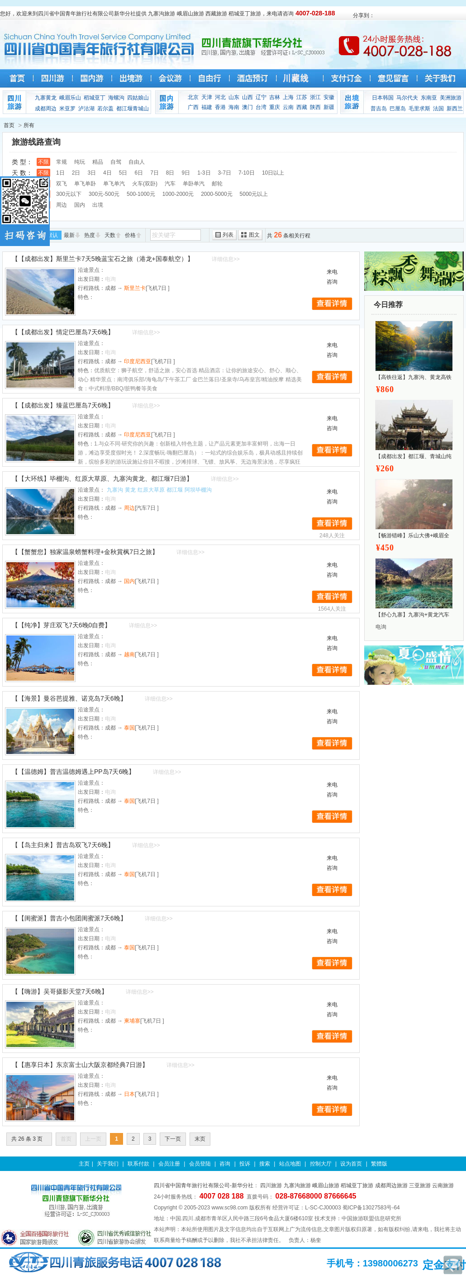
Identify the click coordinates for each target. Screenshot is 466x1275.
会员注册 (169, 1164)
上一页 (93, 1139)
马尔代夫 (407, 98)
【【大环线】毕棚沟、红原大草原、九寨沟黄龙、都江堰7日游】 (102, 478)
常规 (61, 162)
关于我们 (108, 1164)
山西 (247, 97)
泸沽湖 (86, 108)
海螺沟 (116, 98)
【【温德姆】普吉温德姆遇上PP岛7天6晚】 (73, 771)
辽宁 (261, 97)
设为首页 (351, 1164)
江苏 (301, 97)
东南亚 (429, 98)
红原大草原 (151, 490)
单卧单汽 (193, 183)
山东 (233, 97)
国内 (79, 205)
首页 (9, 125)
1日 (60, 173)
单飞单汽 (114, 183)
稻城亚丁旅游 (357, 1185)
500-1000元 (141, 194)
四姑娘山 (138, 98)
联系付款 (138, 1164)
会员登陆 (200, 1164)
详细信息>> (226, 259)
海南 (233, 107)
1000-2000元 (178, 194)
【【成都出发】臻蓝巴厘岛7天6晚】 (63, 405)
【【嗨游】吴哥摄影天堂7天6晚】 (60, 991)
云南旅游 (443, 1185)
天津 (206, 97)
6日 (138, 173)
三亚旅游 (420, 1185)
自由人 (136, 162)
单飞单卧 (85, 183)
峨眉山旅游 (325, 1185)
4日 (107, 173)
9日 (186, 173)
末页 (200, 1139)
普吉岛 (379, 108)
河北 (220, 97)
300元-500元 (104, 194)
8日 (170, 173)
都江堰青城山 (132, 108)
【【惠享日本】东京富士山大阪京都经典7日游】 (80, 1064)
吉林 (274, 97)
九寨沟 (115, 490)
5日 (123, 173)
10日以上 (273, 173)
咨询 (224, 1164)
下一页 (173, 1139)
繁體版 (379, 1164)
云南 (288, 107)
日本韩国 (383, 98)
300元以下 (68, 194)
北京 (193, 97)
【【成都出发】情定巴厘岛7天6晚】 (63, 332)
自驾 (115, 162)
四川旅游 (271, 1185)
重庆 (274, 107)
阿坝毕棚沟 (198, 490)
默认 (52, 235)
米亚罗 (67, 108)
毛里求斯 (419, 108)
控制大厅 (321, 1164)
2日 (76, 173)
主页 (84, 1164)
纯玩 (79, 162)
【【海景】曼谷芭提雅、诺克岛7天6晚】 (69, 698)
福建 (206, 107)
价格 (130, 235)
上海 (288, 97)
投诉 (244, 1164)
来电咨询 (332, 277)
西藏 (301, 107)
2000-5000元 (216, 194)
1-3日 (203, 173)
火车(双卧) (144, 183)
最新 (69, 235)
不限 (43, 162)
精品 (97, 162)
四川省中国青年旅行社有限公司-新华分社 (203, 1185)
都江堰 (174, 490)
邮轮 (217, 183)
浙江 (315, 97)
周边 (61, 205)
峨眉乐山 (70, 98)
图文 (254, 235)
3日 (91, 173)
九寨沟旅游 (297, 1185)
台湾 (261, 107)
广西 (193, 107)
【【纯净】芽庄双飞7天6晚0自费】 (61, 625)
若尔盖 (105, 108)
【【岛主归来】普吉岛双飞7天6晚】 (63, 844)
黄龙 (130, 490)
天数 (110, 235)
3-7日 (224, 173)
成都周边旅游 (391, 1185)
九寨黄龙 (46, 98)
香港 (220, 107)
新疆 (328, 107)
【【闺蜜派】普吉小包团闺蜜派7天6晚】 (69, 918)
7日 (154, 173)
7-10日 (246, 173)
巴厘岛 (398, 108)
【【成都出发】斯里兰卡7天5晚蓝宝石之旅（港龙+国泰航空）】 (103, 258)
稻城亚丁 (94, 98)
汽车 (170, 183)
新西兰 (455, 108)
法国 (438, 108)
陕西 (315, 107)
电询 (381, 627)
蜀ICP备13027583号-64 (371, 1207)
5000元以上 (254, 194)
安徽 (328, 97)
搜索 (264, 1164)
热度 (89, 235)
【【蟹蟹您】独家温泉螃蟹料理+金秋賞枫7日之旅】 (85, 551)
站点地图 (290, 1164)
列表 (228, 235)
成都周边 (46, 108)
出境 (97, 205)
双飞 (61, 183)
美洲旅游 (450, 98)
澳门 (247, 107)
